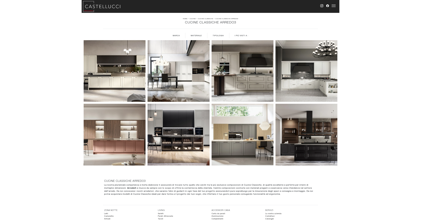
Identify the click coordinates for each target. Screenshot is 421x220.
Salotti (161, 214)
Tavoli (160, 219)
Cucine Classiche (205, 18)
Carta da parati (218, 214)
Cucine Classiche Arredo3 (226, 18)
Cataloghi (269, 219)
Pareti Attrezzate (165, 216)
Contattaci (270, 216)
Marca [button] (176, 35)
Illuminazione (217, 216)
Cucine (193, 18)
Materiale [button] (196, 35)
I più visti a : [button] (241, 35)
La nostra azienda (273, 214)
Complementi (217, 219)
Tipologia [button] (218, 35)
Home (185, 18)
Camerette (109, 216)
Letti (106, 214)
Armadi (107, 219)
